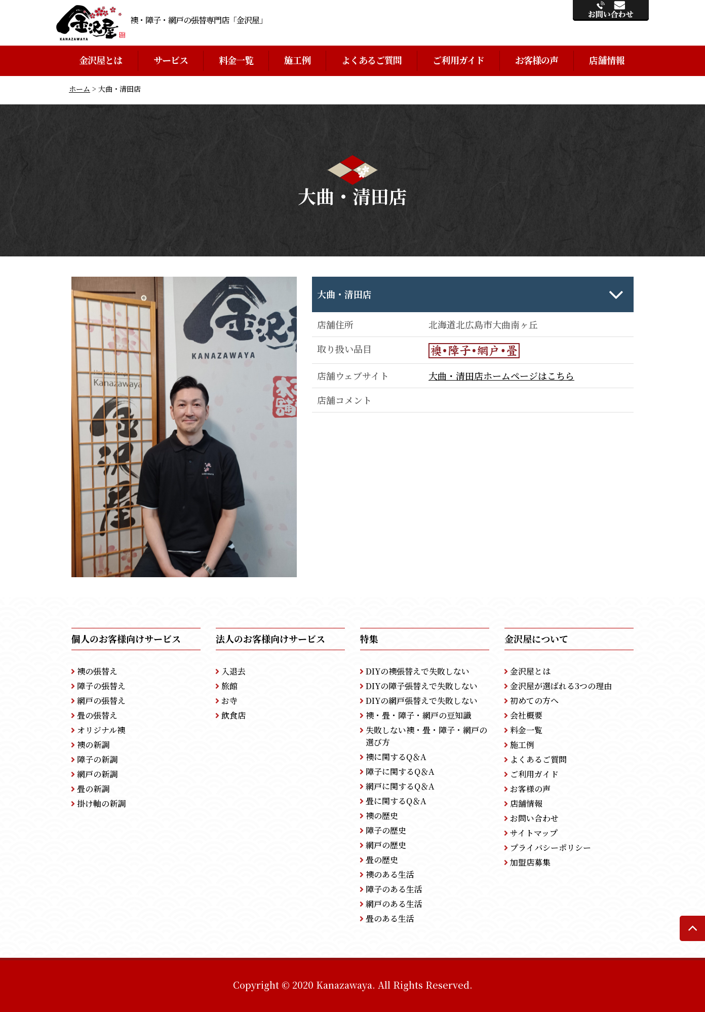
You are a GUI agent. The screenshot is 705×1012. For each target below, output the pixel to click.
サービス (170, 59)
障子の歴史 (386, 830)
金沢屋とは (101, 59)
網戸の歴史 (386, 845)
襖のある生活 (390, 874)
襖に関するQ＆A (396, 757)
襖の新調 (93, 745)
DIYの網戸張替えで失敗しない (422, 700)
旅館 (229, 686)
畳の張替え (97, 715)
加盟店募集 (530, 862)
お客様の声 (537, 59)
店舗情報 (606, 59)
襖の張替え (97, 671)
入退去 (233, 671)
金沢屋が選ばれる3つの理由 (561, 686)
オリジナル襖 (101, 730)
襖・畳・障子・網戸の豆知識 (418, 715)
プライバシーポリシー (550, 847)
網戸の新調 (97, 774)
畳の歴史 (382, 860)
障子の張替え (101, 686)
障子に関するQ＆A (400, 771)
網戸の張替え (101, 700)
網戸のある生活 (394, 904)
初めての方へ (534, 700)
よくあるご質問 (371, 59)
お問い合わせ (534, 818)
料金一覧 (236, 59)
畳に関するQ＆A (396, 801)
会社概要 (526, 715)
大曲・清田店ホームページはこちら (501, 375)
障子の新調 (97, 759)
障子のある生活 (394, 889)
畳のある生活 (390, 918)
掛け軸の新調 (101, 803)
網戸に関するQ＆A (400, 786)
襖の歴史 (382, 815)
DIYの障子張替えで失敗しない (422, 686)
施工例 (297, 59)
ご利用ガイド (458, 59)
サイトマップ (534, 833)
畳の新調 (93, 789)
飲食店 (233, 715)
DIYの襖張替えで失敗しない (417, 671)
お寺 (229, 700)
